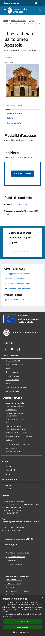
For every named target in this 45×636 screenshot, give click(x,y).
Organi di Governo (13, 360)
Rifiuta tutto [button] (22, 627)
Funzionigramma (12, 375)
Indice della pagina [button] (15, 105)
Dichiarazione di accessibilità (17, 591)
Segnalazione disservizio (15, 556)
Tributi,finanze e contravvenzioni (19, 436)
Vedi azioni (10, 62)
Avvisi (8, 473)
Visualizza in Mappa (22, 173)
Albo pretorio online (14, 579)
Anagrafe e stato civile (15, 402)
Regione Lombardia (11, 2)
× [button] (42, 597)
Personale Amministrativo (16, 387)
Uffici (8, 368)
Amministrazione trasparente (18, 575)
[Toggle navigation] (4, 10)
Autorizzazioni (11, 447)
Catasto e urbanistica (14, 419)
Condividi (10, 57)
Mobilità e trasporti (13, 425)
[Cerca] (40, 10)
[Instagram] (18, 349)
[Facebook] (5, 349)
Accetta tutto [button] (22, 621)
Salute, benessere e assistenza (18, 444)
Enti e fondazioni (12, 379)
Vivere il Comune (18, 20)
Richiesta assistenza (14, 564)
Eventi (8, 488)
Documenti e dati (12, 391)
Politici (8, 383)
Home (5, 20)
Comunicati (10, 470)
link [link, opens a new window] (10, 616)
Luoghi (31, 20)
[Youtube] (12, 349)
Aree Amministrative (14, 364)
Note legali (10, 587)
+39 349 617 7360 (19, 204)
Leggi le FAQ (11, 560)
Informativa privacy (13, 583)
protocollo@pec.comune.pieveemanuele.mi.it (20, 521)
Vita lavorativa (11, 409)
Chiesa (5, 23)
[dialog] (22, 615)
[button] (22, 632)
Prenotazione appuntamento (17, 552)
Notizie (8, 466)
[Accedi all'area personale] (35, 3)
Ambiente (9, 440)
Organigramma (12, 372)
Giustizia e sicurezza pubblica (17, 432)
